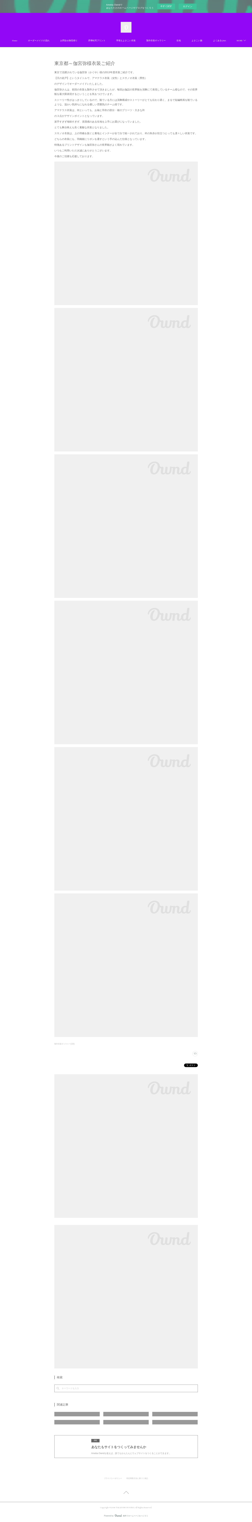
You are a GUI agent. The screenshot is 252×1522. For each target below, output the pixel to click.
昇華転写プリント (116, 40)
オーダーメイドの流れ (58, 40)
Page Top (126, 1493)
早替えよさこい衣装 (145, 40)
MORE (214, 40)
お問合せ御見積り (88, 40)
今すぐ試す (166, 6)
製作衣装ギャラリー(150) (64, 1044)
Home (34, 40)
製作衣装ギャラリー (175, 40)
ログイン (187, 6)
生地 (198, 40)
